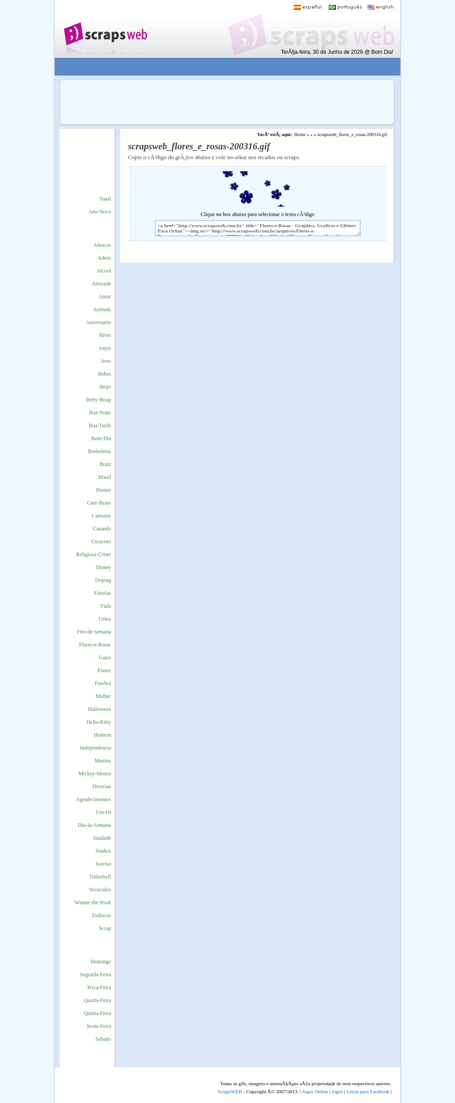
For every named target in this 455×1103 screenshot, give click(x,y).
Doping (103, 580)
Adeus (104, 258)
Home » (301, 134)
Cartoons (101, 516)
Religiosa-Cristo (93, 554)
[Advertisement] (221, 67)
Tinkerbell (100, 877)
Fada (106, 606)
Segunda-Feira (95, 974)
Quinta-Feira (97, 1013)
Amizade (101, 284)
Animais (102, 309)
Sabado (103, 1039)
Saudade (102, 838)
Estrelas (102, 593)
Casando (102, 528)
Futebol (103, 683)
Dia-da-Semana (94, 825)
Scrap (105, 928)
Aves (105, 361)
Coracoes (101, 541)
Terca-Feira (99, 987)
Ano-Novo (99, 212)
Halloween (99, 709)
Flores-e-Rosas (95, 645)
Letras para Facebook (368, 1091)
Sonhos (103, 851)
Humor (103, 490)
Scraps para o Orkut (105, 29)
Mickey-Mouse (95, 773)
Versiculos (100, 889)
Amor (105, 296)
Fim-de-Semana (94, 632)
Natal (105, 199)
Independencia (95, 748)
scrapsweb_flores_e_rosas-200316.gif (352, 134)
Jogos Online (315, 1091)
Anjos (104, 348)
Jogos (337, 1091)
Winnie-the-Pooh (93, 902)
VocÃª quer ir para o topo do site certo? (439, 1081)
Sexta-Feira (99, 1026)
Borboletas (99, 451)
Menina (103, 761)
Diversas (101, 786)
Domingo (101, 962)
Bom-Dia (101, 438)
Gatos (105, 657)
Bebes (104, 374)
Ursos (105, 619)
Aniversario (98, 322)
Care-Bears (99, 503)
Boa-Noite (100, 412)
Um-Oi (103, 812)
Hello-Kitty (99, 722)
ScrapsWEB (230, 1091)
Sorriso (103, 864)
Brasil (104, 477)
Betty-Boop (98, 400)
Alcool (103, 271)
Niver (105, 335)
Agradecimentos (93, 799)
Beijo (105, 387)
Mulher (103, 696)
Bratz (105, 464)
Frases (104, 670)
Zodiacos (101, 915)
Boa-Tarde (100, 425)
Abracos (102, 245)
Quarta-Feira (97, 1000)
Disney (103, 567)
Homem (102, 735)
